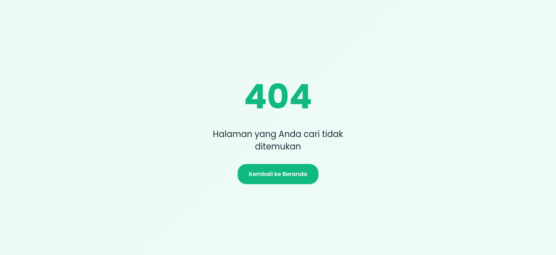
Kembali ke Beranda (278, 174)
